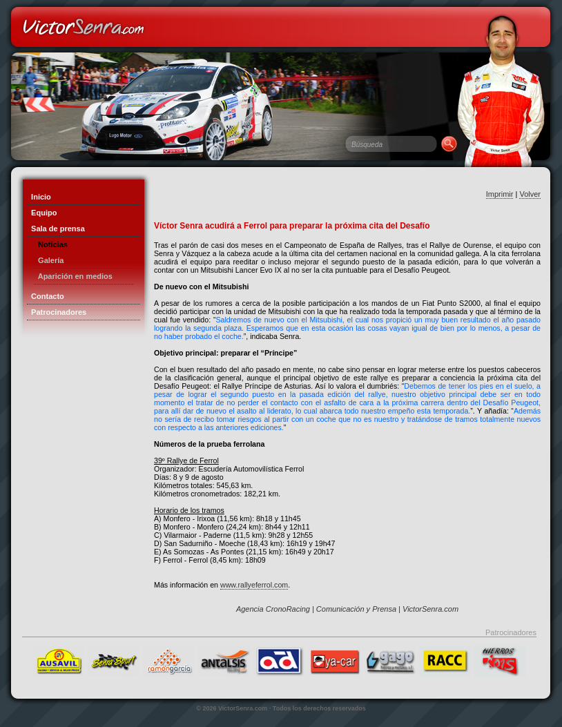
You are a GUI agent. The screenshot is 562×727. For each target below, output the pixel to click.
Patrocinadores (56, 312)
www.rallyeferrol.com (254, 585)
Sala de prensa (56, 228)
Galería (49, 260)
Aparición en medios (73, 276)
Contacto (45, 296)
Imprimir (500, 194)
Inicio (39, 197)
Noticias (51, 244)
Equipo (42, 213)
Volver (530, 194)
